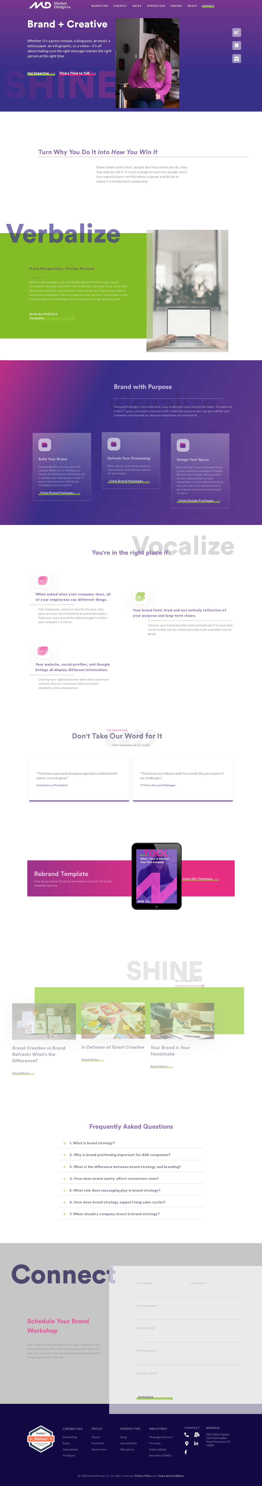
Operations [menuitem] (70, 1449)
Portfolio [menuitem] (98, 1443)
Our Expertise (41, 73)
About (193, 6)
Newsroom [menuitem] (99, 1449)
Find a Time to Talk (78, 73)
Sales (137, 6)
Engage (176, 6)
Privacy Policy (143, 1475)
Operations (156, 6)
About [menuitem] (96, 1437)
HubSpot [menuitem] (69, 1455)
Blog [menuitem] (123, 1437)
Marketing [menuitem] (70, 1437)
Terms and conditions (170, 1475)
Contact (208, 6)
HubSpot (120, 6)
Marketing (100, 6)
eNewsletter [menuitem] (128, 1443)
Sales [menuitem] (66, 1443)
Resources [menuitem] (127, 1449)
